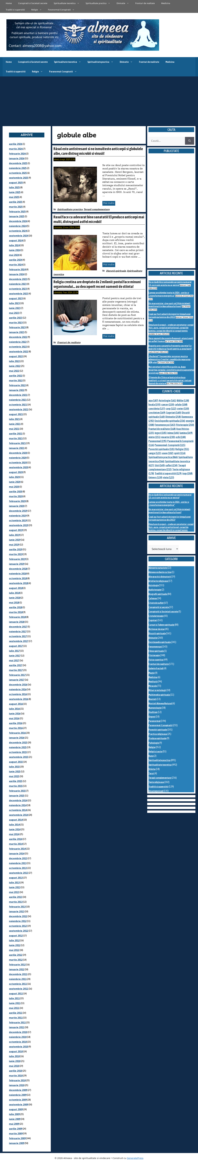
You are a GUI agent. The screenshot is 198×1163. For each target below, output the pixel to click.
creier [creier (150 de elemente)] (183, 408)
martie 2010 (16, 1075)
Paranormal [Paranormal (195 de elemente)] (157, 441)
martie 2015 (16, 786)
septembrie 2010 (18, 1046)
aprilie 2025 (15, 201)
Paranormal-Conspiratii (63, 9)
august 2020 (16, 472)
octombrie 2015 (18, 752)
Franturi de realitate (145, 3)
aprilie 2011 (15, 1012)
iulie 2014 (14, 824)
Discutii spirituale (116, 271)
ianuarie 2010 (16, 1085)
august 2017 (16, 646)
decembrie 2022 (18, 337)
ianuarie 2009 (16, 1143)
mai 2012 (14, 950)
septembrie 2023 (18, 293)
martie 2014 (16, 843)
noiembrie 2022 (18, 341)
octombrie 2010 (18, 1041)
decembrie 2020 (18, 452)
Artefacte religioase (158, 581)
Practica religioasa (157, 734)
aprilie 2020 (15, 491)
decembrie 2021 (18, 395)
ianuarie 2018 (16, 621)
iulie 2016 (14, 708)
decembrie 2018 (18, 568)
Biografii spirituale (157, 594)
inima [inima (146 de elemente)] (173, 432)
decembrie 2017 (18, 626)
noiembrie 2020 (18, 457)
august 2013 (16, 877)
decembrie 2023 (18, 279)
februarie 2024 (17, 269)
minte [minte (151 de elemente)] (154, 437)
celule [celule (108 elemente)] (181, 404)
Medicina (165, 3)
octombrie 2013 (18, 868)
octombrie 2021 (18, 404)
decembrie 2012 (18, 916)
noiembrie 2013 (18, 863)
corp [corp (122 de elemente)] (171, 408)
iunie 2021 (14, 424)
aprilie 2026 (15, 144)
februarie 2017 (17, 675)
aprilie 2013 (15, 897)
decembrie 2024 (18, 221)
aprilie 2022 (15, 375)
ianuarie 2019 (16, 564)
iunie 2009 (14, 1119)
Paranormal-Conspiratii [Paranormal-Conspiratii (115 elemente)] (170, 445)
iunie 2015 (14, 771)
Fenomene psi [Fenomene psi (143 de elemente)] (165, 424)
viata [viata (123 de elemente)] (168, 477)
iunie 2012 (14, 945)
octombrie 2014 (18, 810)
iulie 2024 (14, 245)
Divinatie (124, 3)
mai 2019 (14, 544)
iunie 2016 (14, 713)
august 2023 (16, 298)
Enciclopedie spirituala (159, 642)
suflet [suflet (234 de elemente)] (171, 465)
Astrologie (153, 585)
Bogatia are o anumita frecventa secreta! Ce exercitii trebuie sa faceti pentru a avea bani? (170, 347)
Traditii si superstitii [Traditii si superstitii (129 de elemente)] (168, 473)
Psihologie (153, 742)
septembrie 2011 (18, 988)
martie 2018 (16, 612)
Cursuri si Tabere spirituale (161, 624)
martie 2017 (16, 670)
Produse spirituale (157, 738)
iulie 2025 (14, 187)
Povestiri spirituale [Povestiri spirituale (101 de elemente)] (161, 449)
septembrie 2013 (18, 872)
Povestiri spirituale (157, 729)
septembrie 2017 (18, 641)
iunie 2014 (14, 829)
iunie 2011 (14, 1003)
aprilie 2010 (15, 1070)
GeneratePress (135, 1158)
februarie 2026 (17, 153)
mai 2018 (14, 602)
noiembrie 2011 (18, 979)
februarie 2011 (17, 1022)
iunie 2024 (14, 250)
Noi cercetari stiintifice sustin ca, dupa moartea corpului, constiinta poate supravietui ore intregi (171, 369)
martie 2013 (16, 901)
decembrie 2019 (18, 510)
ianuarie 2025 (16, 216)
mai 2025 (14, 197)
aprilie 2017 (15, 665)
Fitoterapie (154, 655)
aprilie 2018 (15, 607)
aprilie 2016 (15, 723)
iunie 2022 (14, 366)
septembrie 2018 (18, 583)
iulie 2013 (14, 882)
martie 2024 (16, 264)
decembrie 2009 (18, 1090)
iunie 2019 (14, 539)
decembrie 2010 (18, 1032)
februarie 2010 (17, 1080)
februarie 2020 (17, 501)
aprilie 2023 (15, 317)
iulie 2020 (14, 477)
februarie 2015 (17, 790)
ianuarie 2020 (16, 506)
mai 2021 (14, 428)
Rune (150, 755)
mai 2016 (14, 718)
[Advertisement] (99, 100)
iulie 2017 (14, 650)
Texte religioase (156, 782)
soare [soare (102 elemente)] (167, 453)
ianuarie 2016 (16, 737)
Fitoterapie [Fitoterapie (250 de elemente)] (185, 424)
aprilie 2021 (15, 433)
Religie (38, 9)
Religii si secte (155, 751)
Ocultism (152, 712)
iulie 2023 (14, 303)
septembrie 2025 (18, 177)
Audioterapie (154, 589)
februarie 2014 (17, 848)
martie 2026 (16, 148)
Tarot (151, 773)
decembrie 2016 (18, 684)
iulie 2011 (14, 998)
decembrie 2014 (18, 800)
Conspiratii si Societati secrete (32, 3)
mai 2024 (14, 255)
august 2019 (16, 530)
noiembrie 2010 (18, 1037)
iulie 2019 (14, 535)
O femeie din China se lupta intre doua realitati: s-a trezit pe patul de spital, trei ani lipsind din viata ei (169, 380)
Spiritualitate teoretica (68, 3)
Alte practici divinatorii (159, 576)
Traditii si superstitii (15, 9)
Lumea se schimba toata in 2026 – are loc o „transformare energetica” (168, 294)
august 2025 (16, 182)
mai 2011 (14, 1008)
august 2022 (16, 356)
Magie (151, 672)
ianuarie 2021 (16, 448)
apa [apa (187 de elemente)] (153, 400)
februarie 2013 (17, 906)
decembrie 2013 (18, 858)
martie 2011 (16, 1017)
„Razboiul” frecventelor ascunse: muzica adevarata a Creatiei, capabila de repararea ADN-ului (169, 359)
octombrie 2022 (18, 346)
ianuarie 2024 (16, 274)
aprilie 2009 (15, 1128)
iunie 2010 (14, 1061)
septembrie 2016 (18, 699)
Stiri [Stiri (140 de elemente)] (160, 465)
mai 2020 (14, 486)
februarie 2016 (17, 732)
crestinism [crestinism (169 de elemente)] (156, 412)
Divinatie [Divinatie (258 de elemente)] (173, 416)
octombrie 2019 (18, 520)
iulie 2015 (14, 766)
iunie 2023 (14, 308)
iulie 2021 (14, 419)
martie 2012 (16, 959)
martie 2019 (16, 554)
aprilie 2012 (15, 955)
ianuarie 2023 (16, 332)
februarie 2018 (17, 617)
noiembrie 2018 (18, 573)
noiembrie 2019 (18, 515)
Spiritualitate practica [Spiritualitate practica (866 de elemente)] (163, 457)
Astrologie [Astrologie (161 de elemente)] (167, 400)
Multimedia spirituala (159, 694)
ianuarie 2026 (16, 158)
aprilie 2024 (15, 259)
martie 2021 (16, 438)
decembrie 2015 (18, 742)
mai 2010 (14, 1066)
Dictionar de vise (156, 629)
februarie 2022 (17, 385)
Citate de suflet (156, 602)
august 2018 (16, 588)
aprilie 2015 (15, 781)
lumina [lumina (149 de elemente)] (186, 432)
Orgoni (151, 716)
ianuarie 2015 (16, 795)
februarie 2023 (17, 327)
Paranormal (154, 721)
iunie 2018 (14, 597)
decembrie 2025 (18, 163)
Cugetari (152, 620)
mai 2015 (14, 776)
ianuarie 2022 (16, 390)
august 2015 (16, 761)
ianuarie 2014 (16, 853)
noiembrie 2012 (18, 921)
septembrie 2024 (18, 235)
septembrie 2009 (18, 1104)
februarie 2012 (17, 964)
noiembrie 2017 (18, 631)
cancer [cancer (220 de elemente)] (167, 404)
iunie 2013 (14, 887)
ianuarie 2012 (16, 969)
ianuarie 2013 (16, 911)
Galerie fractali (155, 668)
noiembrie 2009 (18, 1094)
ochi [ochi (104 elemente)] (181, 437)
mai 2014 (14, 834)
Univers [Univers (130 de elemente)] (155, 477)
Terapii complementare (97, 209)
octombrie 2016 (18, 694)
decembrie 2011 (18, 974)
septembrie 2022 (18, 351)
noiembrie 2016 (18, 689)
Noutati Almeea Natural (160, 703)
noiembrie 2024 (18, 226)
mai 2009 (14, 1123)
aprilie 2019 (15, 549)
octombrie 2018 (18, 578)
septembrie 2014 (18, 815)
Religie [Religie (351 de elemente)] (182, 449)
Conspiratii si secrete (158, 607)
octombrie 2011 (18, 983)
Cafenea (152, 598)
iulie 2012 (14, 940)
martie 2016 (16, 728)
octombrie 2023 (18, 288)
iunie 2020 (14, 481)
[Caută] (189, 141)
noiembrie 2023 (18, 284)
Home (9, 3)
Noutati (152, 699)
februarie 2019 (17, 559)
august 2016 (16, 703)
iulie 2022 (14, 361)
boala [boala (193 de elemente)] (154, 404)
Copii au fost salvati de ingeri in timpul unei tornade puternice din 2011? (169, 315)
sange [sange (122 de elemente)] (154, 453)
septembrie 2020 (18, 467)
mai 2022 (14, 370)
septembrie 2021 (18, 409)
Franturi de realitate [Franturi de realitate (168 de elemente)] (162, 428)
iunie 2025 (14, 192)
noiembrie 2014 (18, 805)
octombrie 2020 (18, 462)
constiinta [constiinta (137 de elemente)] (156, 408)
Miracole (152, 685)
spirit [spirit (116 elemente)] (179, 453)
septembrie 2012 (18, 930)
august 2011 (16, 993)
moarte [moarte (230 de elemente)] (168, 437)
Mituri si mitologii (157, 690)
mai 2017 (14, 660)
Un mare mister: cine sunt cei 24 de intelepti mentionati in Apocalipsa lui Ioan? (169, 305)
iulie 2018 (14, 592)
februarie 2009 (17, 1138)
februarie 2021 (17, 443)
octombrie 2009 (18, 1099)
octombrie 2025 (18, 173)
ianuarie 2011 (16, 1027)
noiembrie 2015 (18, 747)
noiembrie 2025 (18, 168)
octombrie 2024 (18, 230)
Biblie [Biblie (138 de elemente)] (183, 400)
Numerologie (154, 707)
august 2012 (16, 935)
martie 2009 (16, 1133)
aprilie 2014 (15, 839)
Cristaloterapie (155, 615)
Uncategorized (155, 791)
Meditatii (153, 681)
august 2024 (16, 240)
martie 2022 (16, 380)
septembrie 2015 (18, 757)
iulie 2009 (14, 1114)
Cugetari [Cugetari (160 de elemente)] (173, 412)
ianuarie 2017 (16, 679)
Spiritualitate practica (99, 3)
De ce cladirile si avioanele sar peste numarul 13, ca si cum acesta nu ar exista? (169, 283)
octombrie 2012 (18, 926)
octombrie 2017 (18, 636)
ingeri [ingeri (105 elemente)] (161, 432)
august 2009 (16, 1109)
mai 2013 (14, 892)
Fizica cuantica (155, 659)
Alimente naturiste (157, 567)
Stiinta (151, 769)
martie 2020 (16, 496)
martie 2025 (16, 206)
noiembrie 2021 (18, 399)
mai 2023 (14, 313)
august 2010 (16, 1051)
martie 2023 (16, 322)
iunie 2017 (14, 655)
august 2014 (16, 819)
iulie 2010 (14, 1056)
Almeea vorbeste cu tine (159, 572)
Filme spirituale (156, 651)
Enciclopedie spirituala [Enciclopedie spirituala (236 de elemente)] (170, 420)
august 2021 (16, 414)
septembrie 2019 (18, 525)
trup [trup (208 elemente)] (187, 473)
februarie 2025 (17, 211)
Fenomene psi (155, 646)
